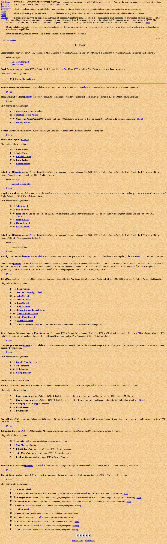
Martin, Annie (17, 64)
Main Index (5, 2)
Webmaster (81, 34)
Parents (26, 87)
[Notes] (9, 92)
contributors (62, 9)
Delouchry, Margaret (20, 62)
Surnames (5, 6)
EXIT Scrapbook (9, 40)
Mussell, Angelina (19, 247)
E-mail (3, 14)
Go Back (4, 18)
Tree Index (5, 4)
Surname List (77, 541)
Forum (3, 16)
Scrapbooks (6, 8)
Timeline (4, 10)
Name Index (90, 541)
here (148, 22)
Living (3, 12)
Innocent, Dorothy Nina (21, 184)
